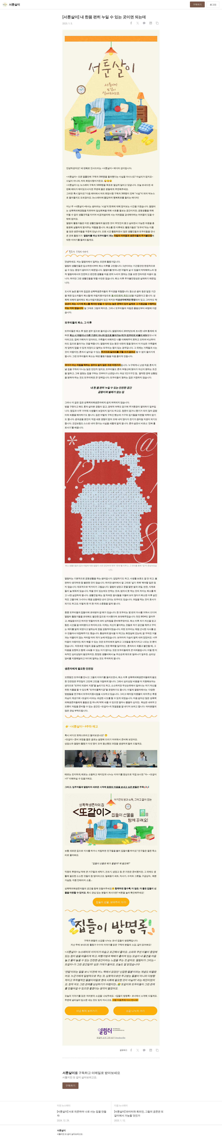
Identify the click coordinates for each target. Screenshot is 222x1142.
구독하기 (197, 4)
